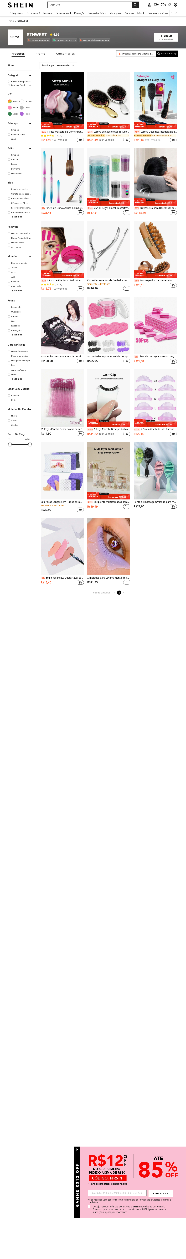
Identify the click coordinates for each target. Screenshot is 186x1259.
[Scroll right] (176, 13)
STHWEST (37, 35)
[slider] (10, 444)
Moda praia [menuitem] (116, 13)
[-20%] (43, 132)
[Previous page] (115, 593)
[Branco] (26, 101)
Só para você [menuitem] (33, 13)
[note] (62, 125)
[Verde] (14, 114)
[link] (156, 5)
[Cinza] (26, 108)
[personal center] (149, 5)
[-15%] (137, 131)
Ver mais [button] (17, 216)
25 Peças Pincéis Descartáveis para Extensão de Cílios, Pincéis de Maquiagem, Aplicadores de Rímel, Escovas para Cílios (62, 429)
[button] (170, 5)
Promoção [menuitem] (79, 13)
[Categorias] (16, 13)
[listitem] (39, 40)
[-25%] (90, 132)
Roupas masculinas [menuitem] (158, 13)
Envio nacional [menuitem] (63, 13)
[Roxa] (26, 114)
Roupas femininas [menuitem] (97, 13)
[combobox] (58, 65)
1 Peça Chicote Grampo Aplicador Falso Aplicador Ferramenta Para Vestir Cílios (108, 429)
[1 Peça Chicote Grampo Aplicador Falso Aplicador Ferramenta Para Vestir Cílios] (108, 398)
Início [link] (11, 21)
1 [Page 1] (119, 592)
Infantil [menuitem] (140, 13)
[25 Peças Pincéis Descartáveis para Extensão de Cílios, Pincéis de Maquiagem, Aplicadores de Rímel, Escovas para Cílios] (62, 398)
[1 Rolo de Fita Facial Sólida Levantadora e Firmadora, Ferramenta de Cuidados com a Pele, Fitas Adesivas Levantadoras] (62, 249)
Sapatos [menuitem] (129, 13)
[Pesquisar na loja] (136, 54)
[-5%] (43, 208)
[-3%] (43, 578)
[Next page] (123, 593)
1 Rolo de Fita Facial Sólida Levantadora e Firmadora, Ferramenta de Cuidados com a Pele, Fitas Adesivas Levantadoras (62, 280)
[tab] (18, 53)
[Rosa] (14, 108)
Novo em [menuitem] (47, 13)
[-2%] (136, 356)
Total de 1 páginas (101, 592)
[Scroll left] (172, 13)
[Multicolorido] (14, 101)
